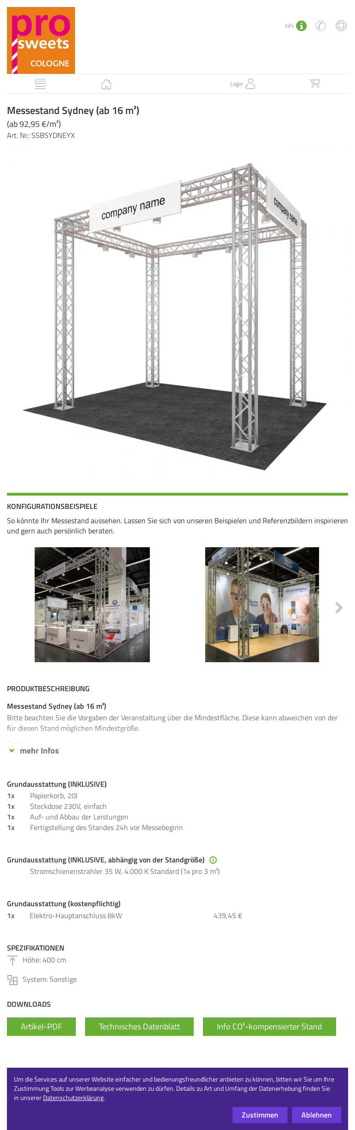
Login (243, 84)
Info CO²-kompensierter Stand (269, 1026)
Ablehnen (316, 1114)
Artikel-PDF (41, 1026)
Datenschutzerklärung (73, 1097)
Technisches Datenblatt (139, 1026)
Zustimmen (260, 1114)
